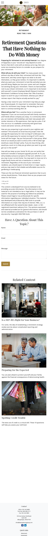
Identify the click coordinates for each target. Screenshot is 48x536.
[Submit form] (5, 264)
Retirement (24, 533)
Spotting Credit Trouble (13, 417)
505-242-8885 (26, 509)
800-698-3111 (27, 511)
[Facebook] (22, 525)
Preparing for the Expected (15, 369)
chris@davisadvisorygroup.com (24, 522)
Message (4, 248)
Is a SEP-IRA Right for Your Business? (21, 319)
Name (3, 228)
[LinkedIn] (25, 525)
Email (3, 238)
